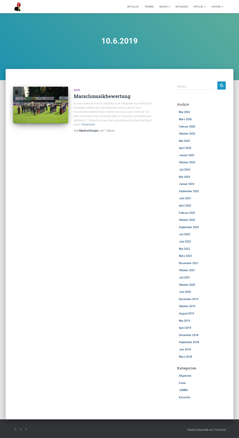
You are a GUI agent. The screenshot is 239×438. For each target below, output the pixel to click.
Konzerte (184, 397)
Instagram (20, 429)
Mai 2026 (184, 112)
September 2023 (189, 191)
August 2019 (186, 313)
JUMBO (183, 390)
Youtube (26, 429)
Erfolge (200, 6)
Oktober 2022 (187, 219)
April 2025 (185, 147)
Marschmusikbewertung (102, 96)
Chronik (217, 6)
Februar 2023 (187, 212)
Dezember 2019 (188, 299)
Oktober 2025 (187, 133)
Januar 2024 (186, 183)
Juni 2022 (185, 241)
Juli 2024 (184, 169)
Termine (149, 6)
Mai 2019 (184, 320)
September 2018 (189, 342)
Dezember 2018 (188, 335)
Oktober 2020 (187, 284)
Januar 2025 (186, 155)
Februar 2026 (187, 126)
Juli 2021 (184, 277)
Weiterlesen (88, 124)
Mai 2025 (184, 140)
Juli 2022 (184, 234)
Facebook (15, 429)
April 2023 (185, 205)
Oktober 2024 (187, 162)
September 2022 (189, 227)
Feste (77, 90)
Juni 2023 (185, 198)
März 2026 (185, 119)
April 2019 (185, 327)
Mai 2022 (184, 248)
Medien (164, 6)
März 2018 (185, 356)
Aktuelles (133, 6)
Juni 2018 (185, 349)
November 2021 (188, 263)
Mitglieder (182, 6)
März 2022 (185, 255)
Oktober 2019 (187, 306)
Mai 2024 (184, 176)
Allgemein (185, 375)
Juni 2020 (185, 291)
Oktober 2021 (187, 270)
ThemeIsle (220, 429)
